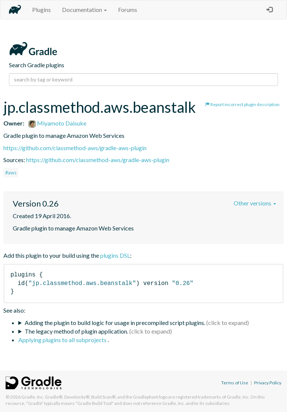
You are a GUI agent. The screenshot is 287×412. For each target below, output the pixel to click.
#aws (10, 173)
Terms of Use (234, 382)
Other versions (255, 203)
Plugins (41, 9)
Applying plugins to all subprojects (63, 339)
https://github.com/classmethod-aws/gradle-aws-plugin (74, 147)
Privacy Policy (267, 382)
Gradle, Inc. (32, 397)
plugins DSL (115, 255)
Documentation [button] (84, 9)
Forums (127, 9)
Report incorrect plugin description (242, 104)
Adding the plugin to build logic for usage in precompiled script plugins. (115, 322)
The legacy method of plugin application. (76, 331)
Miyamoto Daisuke (57, 123)
